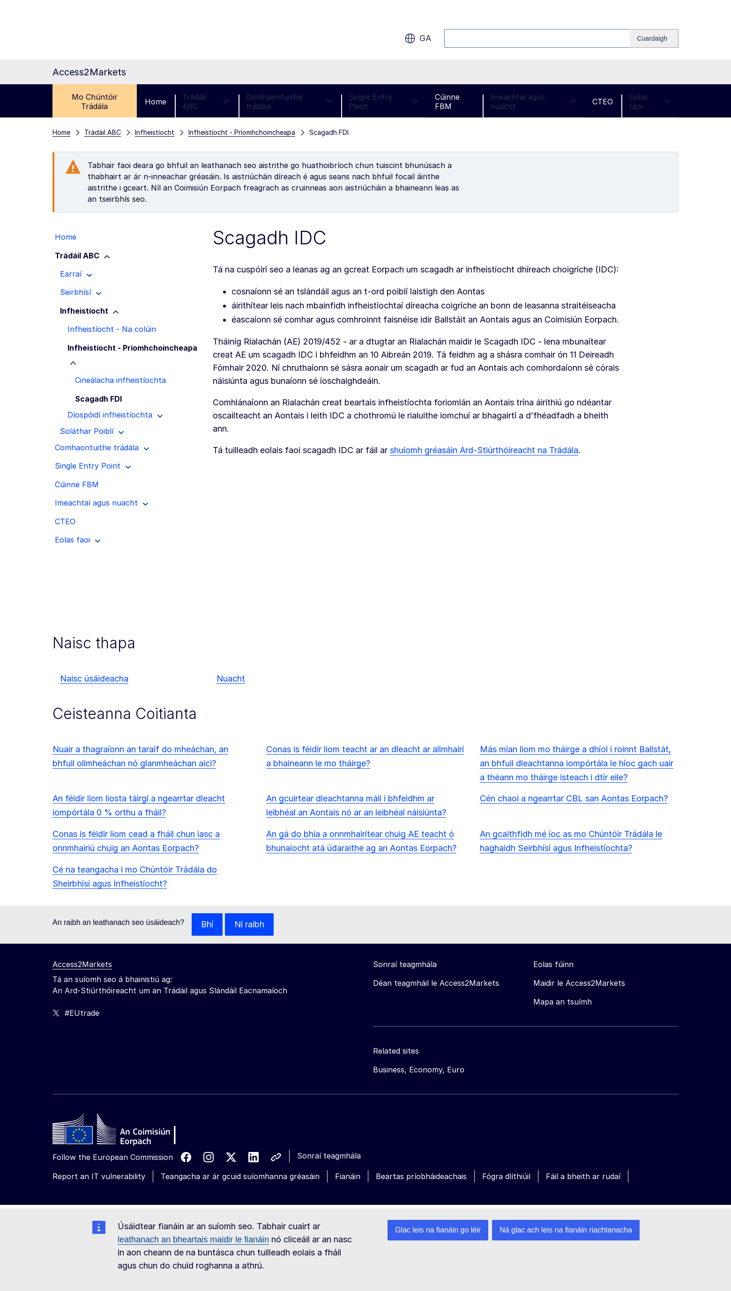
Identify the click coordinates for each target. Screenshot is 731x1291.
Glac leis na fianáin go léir (438, 1230)
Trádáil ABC (206, 101)
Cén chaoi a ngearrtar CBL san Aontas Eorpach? (574, 798)
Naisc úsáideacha (94, 678)
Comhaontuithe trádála (289, 101)
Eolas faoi (650, 101)
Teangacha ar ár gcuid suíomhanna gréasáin (240, 1176)
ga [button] (417, 38)
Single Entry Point (383, 101)
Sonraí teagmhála (329, 1155)
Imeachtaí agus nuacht (533, 101)
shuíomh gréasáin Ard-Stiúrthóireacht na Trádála (484, 450)
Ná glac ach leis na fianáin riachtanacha (566, 1230)
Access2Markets (82, 964)
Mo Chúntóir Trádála (95, 101)
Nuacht (230, 678)
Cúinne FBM (447, 101)
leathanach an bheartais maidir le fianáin (193, 1239)
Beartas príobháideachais (421, 1176)
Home (155, 101)
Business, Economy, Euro (418, 1069)
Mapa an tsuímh (562, 1001)
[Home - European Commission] (120, 1131)
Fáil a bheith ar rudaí (583, 1176)
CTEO (602, 101)
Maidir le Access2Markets (579, 983)
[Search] (654, 38)
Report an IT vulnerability (98, 1176)
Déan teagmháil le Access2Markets (436, 983)
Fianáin (347, 1176)
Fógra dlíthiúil (506, 1176)
